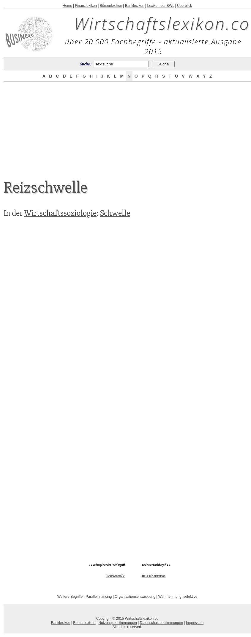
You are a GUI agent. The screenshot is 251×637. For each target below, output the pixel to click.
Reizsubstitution (153, 576)
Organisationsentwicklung (135, 596)
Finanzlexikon (86, 6)
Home (67, 6)
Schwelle (115, 213)
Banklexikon (134, 6)
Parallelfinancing (99, 596)
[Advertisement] (127, 125)
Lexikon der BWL (160, 6)
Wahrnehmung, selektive (178, 596)
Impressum (194, 623)
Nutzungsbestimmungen (117, 623)
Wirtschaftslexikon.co (162, 23)
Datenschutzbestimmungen (161, 623)
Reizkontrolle (115, 576)
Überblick (184, 6)
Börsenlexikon (111, 6)
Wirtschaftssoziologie (60, 213)
